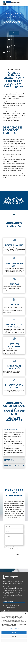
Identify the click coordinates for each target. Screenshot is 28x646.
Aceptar (14, 632)
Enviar (21, 554)
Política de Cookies (6, 644)
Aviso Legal (23, 644)
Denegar (14, 636)
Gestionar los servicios (14, 628)
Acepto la (15, 549)
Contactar (14, 33)
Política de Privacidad (15, 644)
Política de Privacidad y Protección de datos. (15, 549)
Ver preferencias (14, 640)
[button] (26, 613)
